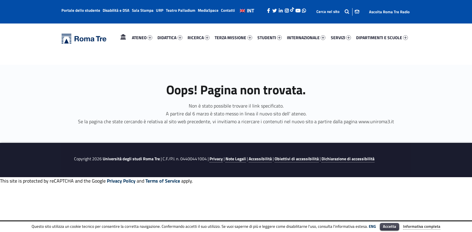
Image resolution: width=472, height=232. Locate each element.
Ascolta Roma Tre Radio (389, 12)
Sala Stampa (143, 10)
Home (123, 37)
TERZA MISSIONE (233, 37)
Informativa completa (421, 226)
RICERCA (199, 37)
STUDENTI (269, 37)
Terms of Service (162, 180)
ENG (372, 226)
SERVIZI (341, 37)
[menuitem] (123, 38)
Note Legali (235, 158)
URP (159, 10)
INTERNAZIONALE (306, 37)
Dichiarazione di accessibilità (347, 158)
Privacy (216, 158)
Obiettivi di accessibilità (297, 158)
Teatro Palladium (180, 10)
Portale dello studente (80, 10)
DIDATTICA (169, 37)
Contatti (228, 10)
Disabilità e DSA (116, 10)
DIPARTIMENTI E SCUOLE (382, 37)
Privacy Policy (121, 180)
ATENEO (142, 37)
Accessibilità (260, 158)
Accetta (389, 226)
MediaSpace (208, 10)
